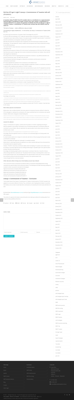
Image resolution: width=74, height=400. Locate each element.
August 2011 (58, 221)
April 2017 (58, 45)
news (57, 287)
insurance (58, 275)
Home (4, 367)
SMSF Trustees (59, 329)
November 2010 (59, 245)
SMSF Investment (59, 311)
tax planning (58, 347)
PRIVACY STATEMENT (14, 396)
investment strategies (60, 278)
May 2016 (58, 63)
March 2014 (58, 138)
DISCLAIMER (6, 396)
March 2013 (58, 170)
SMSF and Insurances (60, 305)
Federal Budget (59, 266)
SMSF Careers (6, 376)
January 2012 (58, 206)
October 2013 (58, 150)
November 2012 (59, 179)
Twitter (12, 203)
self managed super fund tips (62, 296)
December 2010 (59, 242)
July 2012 (57, 188)
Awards (5, 373)
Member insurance (60, 281)
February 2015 (59, 105)
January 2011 (58, 239)
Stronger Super (59, 332)
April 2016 (58, 66)
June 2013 (58, 161)
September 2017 (59, 34)
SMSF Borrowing (59, 308)
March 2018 (58, 22)
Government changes (60, 272)
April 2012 (58, 197)
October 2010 (58, 248)
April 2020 (58, 19)
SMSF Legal (12, 17)
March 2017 (58, 48)
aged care (58, 254)
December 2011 (59, 209)
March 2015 (58, 102)
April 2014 (58, 135)
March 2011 (58, 233)
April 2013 (58, 167)
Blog (4, 382)
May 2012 (58, 194)
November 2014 (59, 114)
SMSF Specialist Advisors (8, 379)
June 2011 (58, 224)
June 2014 (58, 129)
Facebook (6, 203)
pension (57, 290)
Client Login (6, 388)
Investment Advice (30, 367)
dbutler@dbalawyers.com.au (17, 192)
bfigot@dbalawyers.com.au (36, 192)
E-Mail (42, 203)
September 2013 (59, 153)
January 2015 (58, 108)
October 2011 (58, 215)
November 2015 (59, 78)
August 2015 (58, 87)
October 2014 (58, 117)
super (57, 335)
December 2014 (59, 111)
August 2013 (58, 156)
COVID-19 (58, 260)
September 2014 (59, 120)
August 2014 (58, 123)
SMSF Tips (58, 326)
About (4, 370)
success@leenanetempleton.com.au (58, 384)
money (57, 284)
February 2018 (59, 25)
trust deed (58, 350)
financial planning (59, 269)
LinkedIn (36, 203)
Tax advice (58, 344)
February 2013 (59, 173)
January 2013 (58, 176)
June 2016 (58, 60)
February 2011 (59, 236)
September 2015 (59, 84)
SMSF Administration (31, 373)
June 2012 (58, 191)
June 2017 (58, 42)
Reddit (18, 203)
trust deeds (58, 353)
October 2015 (58, 81)
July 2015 (57, 90)
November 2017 (59, 28)
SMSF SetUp (29, 370)
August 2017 (58, 37)
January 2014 (58, 141)
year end (57, 356)
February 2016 (59, 72)
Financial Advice (30, 379)
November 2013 (59, 147)
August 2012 (58, 185)
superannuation (59, 341)
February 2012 (59, 203)
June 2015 (58, 93)
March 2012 (58, 200)
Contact (5, 385)
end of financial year (60, 263)
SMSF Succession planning (61, 323)
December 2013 (59, 144)
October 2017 (58, 31)
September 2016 (59, 54)
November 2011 (59, 212)
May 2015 (58, 96)
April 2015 (58, 99)
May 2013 (58, 164)
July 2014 (57, 126)
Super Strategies (59, 338)
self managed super (60, 293)
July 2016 (57, 57)
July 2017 (57, 39)
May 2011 (58, 227)
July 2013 (57, 159)
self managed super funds (61, 299)
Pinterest (23, 203)
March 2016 (58, 69)
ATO (56, 257)
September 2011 (59, 218)
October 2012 (58, 182)
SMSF (57, 302)
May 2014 (58, 132)
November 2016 (59, 51)
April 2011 (58, 230)
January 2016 (58, 75)
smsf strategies (59, 320)
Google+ (30, 203)
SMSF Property (59, 317)
